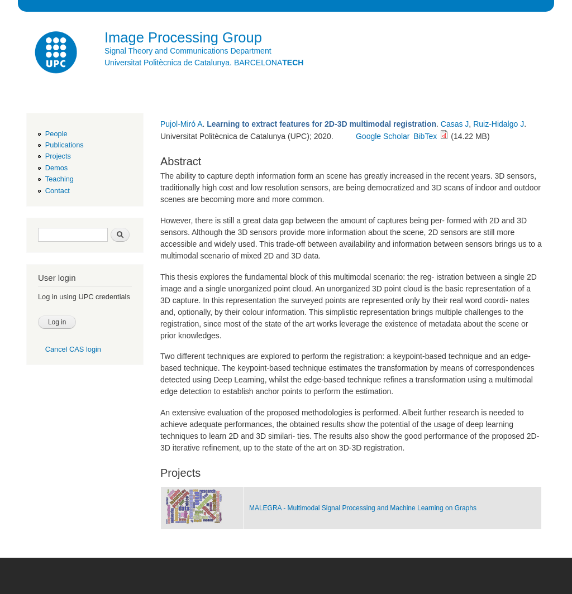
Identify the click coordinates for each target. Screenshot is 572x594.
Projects (58, 156)
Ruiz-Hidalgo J (498, 123)
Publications (64, 145)
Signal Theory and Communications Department (187, 50)
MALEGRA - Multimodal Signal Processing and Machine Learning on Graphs (362, 508)
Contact (57, 190)
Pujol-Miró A (181, 123)
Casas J (455, 123)
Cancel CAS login (73, 349)
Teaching (59, 179)
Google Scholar (383, 136)
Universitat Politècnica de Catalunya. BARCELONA (203, 62)
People (56, 134)
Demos (56, 168)
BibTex (425, 136)
